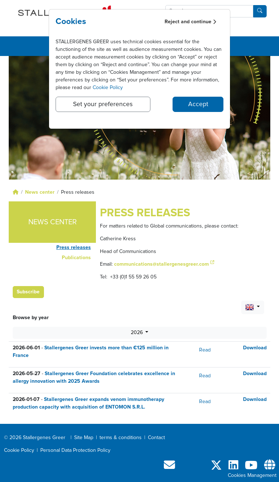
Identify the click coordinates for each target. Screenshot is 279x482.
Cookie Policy (108, 87)
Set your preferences (103, 104)
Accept (198, 104)
